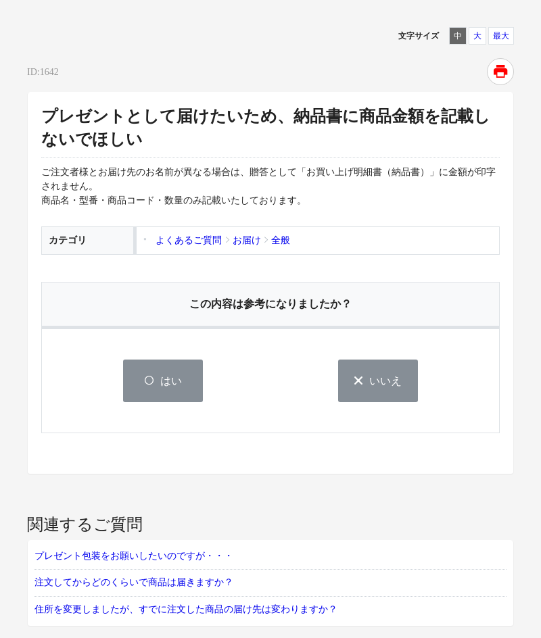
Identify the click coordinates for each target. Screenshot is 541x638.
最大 (501, 36)
